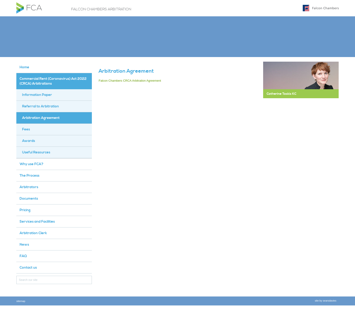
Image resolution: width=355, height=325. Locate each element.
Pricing (25, 210)
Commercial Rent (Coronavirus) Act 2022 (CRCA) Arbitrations (53, 81)
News (24, 244)
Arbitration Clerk (33, 233)
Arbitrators (29, 187)
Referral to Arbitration (40, 106)
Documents (29, 198)
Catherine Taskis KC (281, 94)
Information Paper (37, 95)
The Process (29, 175)
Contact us (28, 267)
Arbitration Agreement (41, 118)
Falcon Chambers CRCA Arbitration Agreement (130, 80)
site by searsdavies (325, 300)
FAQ (23, 256)
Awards (28, 141)
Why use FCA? (31, 164)
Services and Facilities (37, 221)
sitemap (20, 301)
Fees (26, 129)
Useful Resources (36, 152)
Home (24, 67)
